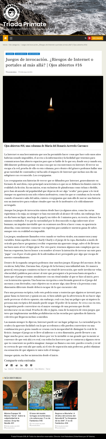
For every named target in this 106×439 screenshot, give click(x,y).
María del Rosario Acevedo (24, 369)
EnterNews (78, 436)
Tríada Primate (24, 24)
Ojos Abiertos (39, 369)
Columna (10, 54)
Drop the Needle (11, 407)
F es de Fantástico (37, 407)
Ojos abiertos (21, 54)
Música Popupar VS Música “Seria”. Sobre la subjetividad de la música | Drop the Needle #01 (14, 418)
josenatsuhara (12, 72)
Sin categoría (34, 54)
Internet (11, 369)
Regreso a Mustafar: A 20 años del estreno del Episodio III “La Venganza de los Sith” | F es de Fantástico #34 (65, 418)
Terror (48, 369)
